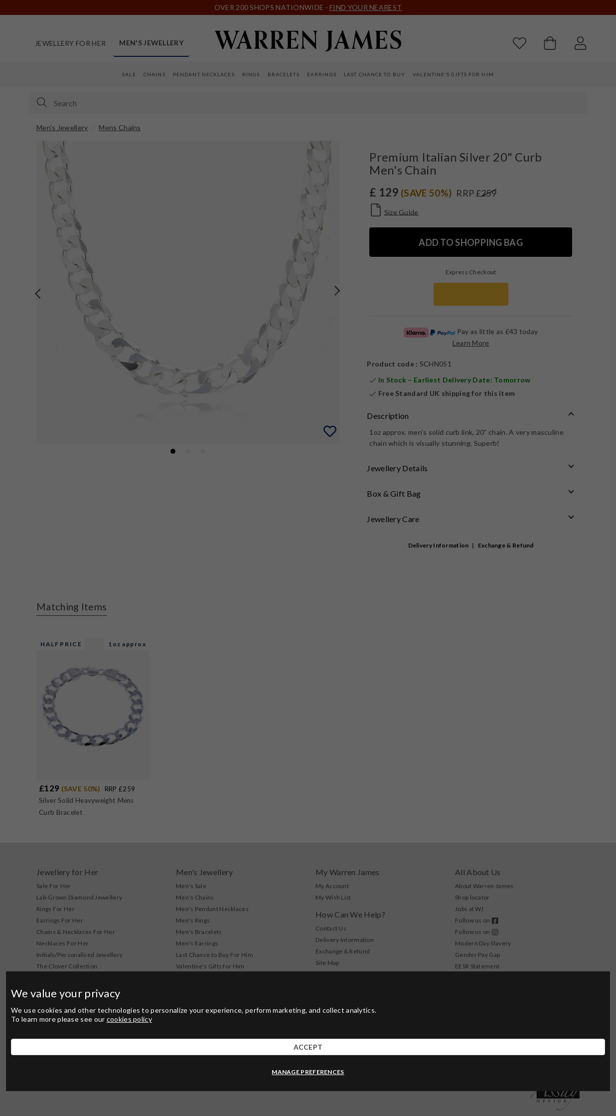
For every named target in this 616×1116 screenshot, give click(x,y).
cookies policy (129, 1019)
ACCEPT (308, 1047)
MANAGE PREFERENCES (308, 1072)
